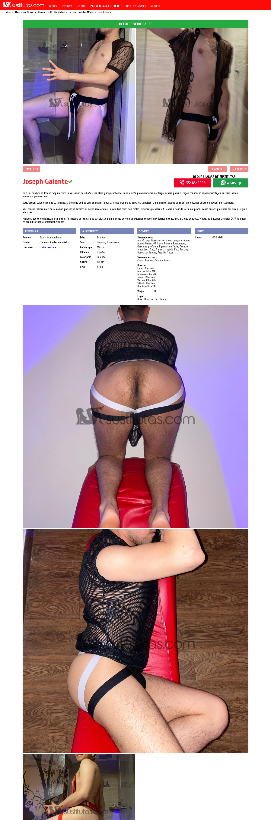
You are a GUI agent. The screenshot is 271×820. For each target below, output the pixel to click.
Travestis (67, 6)
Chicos (81, 6)
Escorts (53, 6)
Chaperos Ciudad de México (54, 242)
